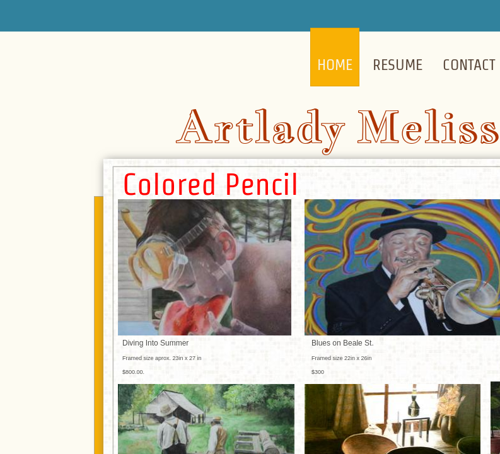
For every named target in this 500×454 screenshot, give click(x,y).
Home (334, 64)
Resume (397, 64)
